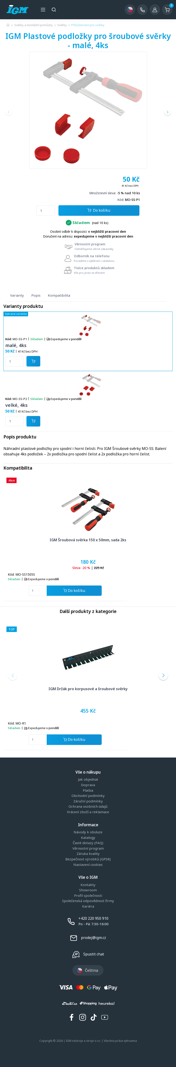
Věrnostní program (88, 848)
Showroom (88, 890)
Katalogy (88, 838)
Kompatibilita (59, 295)
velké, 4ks (16, 405)
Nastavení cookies (88, 865)
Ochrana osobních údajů (88, 806)
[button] (8, 112)
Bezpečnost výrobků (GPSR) (88, 859)
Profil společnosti (88, 895)
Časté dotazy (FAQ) (88, 843)
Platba (88, 790)
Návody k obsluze (88, 832)
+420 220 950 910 (93, 918)
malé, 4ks (15, 345)
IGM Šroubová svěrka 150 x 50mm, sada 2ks (88, 539)
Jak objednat (88, 779)
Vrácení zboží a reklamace (88, 812)
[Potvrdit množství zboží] (33, 361)
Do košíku (98, 210)
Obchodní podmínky (88, 796)
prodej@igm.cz (93, 937)
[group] (88, 110)
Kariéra (88, 906)
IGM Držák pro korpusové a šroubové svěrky (88, 688)
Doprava (88, 785)
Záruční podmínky (88, 801)
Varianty (17, 295)
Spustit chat (93, 954)
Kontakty (88, 885)
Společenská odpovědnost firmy (88, 901)
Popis (35, 295)
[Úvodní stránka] (8, 25)
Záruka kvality (88, 854)
